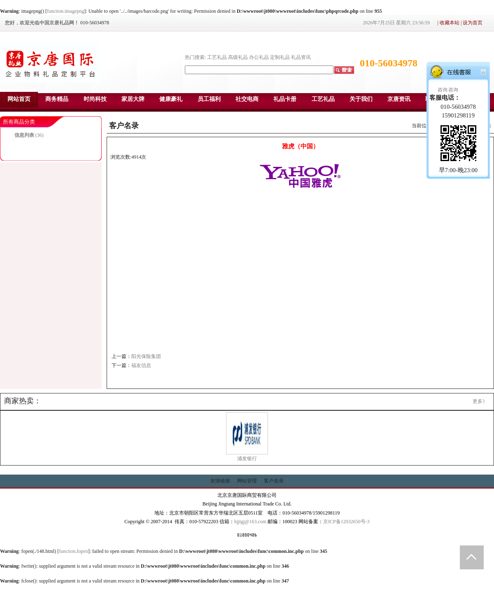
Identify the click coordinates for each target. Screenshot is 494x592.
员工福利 (209, 99)
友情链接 (220, 481)
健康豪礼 (170, 99)
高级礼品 (238, 57)
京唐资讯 (398, 99)
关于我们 (361, 99)
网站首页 (18, 99)
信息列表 (24, 135)
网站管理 (247, 481)
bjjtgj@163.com (250, 521)
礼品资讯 (301, 57)
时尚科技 (95, 99)
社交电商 (247, 99)
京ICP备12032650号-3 (346, 521)
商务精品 (56, 99)
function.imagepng (65, 11)
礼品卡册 (284, 99)
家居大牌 (132, 99)
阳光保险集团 (146, 356)
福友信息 (141, 365)
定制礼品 (280, 57)
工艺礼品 (217, 57)
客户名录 (274, 481)
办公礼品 (259, 57)
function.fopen (73, 551)
